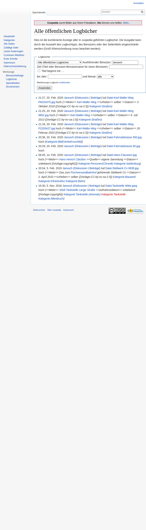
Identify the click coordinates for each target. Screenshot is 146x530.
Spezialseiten (13, 83)
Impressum (9, 62)
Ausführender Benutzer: (97, 62)
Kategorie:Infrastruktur (51, 181)
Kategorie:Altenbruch (50, 198)
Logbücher (11, 79)
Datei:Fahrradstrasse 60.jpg (123, 146)
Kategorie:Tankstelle (113, 194)
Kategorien (9, 40)
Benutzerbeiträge (14, 75)
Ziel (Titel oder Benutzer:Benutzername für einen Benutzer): (72, 66)
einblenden (64, 82)
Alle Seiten (9, 43)
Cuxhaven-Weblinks (14, 55)
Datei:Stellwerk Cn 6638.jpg (122, 168)
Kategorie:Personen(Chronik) (95, 163)
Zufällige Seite (11, 47)
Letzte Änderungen (13, 51)
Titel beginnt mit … (53, 70)
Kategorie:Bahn (75, 181)
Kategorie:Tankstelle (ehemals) (81, 194)
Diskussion (82, 97)
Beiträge (96, 97)
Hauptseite (9, 36)
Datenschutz (39, 210)
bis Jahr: (42, 76)
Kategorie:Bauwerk (124, 176)
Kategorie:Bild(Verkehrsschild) (64, 141)
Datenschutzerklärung (15, 66)
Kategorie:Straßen (100, 106)
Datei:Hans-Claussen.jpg (122, 154)
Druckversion (12, 86)
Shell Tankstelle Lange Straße (77, 189)
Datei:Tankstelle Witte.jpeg (121, 185)
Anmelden (138, 3)
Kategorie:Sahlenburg (127, 163)
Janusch (69, 97)
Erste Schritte (11, 58)
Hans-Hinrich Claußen (72, 159)
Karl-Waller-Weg (86, 102)
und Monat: (89, 76)
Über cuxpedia (54, 210)
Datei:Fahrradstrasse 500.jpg (124, 137)
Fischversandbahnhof (83, 172)
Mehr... (127, 22)
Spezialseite (38, 12)
